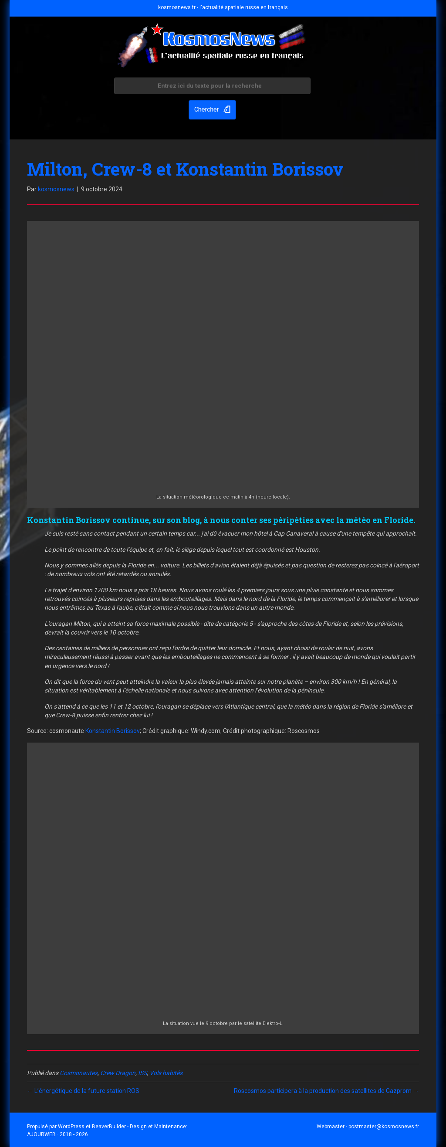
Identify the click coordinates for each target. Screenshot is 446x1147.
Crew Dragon (117, 1072)
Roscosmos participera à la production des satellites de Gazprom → (326, 1090)
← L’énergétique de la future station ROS (83, 1090)
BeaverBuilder (109, 1126)
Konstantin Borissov (112, 730)
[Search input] (212, 87)
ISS (142, 1072)
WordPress (71, 1126)
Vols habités (165, 1072)
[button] (212, 109)
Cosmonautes (79, 1072)
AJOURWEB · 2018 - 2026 (57, 1134)
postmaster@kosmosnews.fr (383, 1126)
